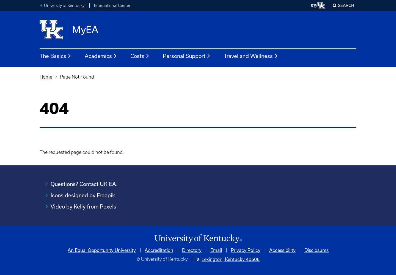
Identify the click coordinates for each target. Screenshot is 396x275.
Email (216, 250)
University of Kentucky (64, 5)
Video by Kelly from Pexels (83, 206)
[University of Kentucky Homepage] (198, 238)
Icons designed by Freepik (83, 195)
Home (46, 76)
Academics (101, 56)
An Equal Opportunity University (102, 250)
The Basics (56, 56)
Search (346, 5)
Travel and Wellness (251, 56)
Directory (192, 250)
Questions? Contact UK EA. (84, 184)
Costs (140, 56)
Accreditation (159, 250)
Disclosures (316, 250)
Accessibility (282, 250)
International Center (112, 5)
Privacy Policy (245, 250)
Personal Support (187, 56)
